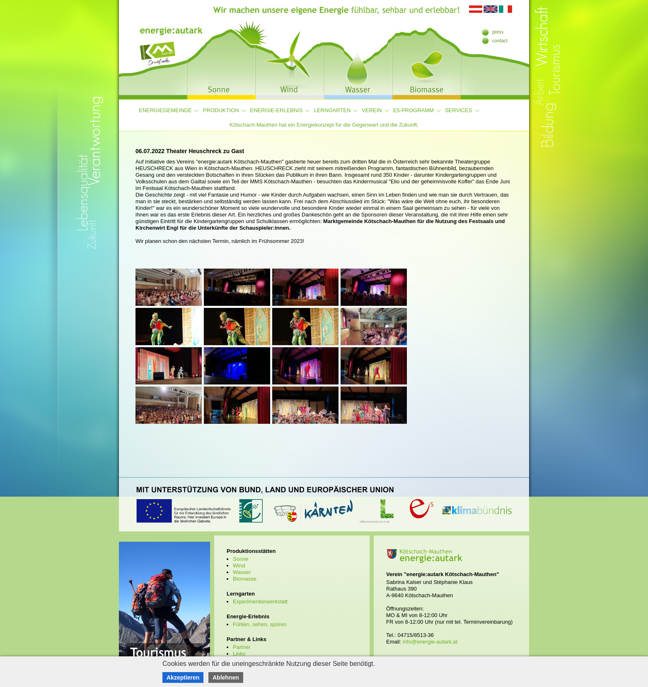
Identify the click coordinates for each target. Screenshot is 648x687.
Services (458, 110)
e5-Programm (413, 110)
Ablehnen (226, 677)
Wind (239, 565)
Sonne (241, 559)
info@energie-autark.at (430, 642)
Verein (372, 110)
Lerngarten (332, 110)
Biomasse (244, 579)
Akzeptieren (183, 677)
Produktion (221, 110)
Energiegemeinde (165, 110)
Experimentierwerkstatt (260, 601)
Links (239, 654)
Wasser (242, 572)
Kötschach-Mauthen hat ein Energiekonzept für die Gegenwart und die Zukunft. (324, 125)
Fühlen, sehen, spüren (259, 624)
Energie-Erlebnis (276, 110)
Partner (242, 647)
